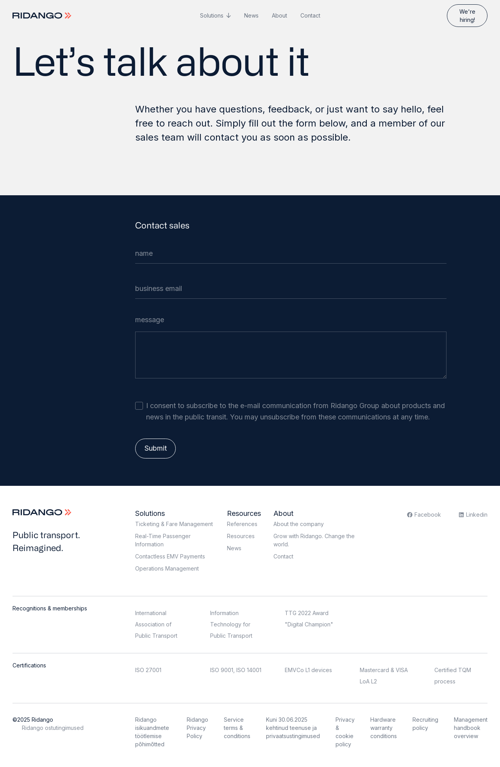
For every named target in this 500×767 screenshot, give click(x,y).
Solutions (211, 15)
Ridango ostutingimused (53, 727)
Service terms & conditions (237, 727)
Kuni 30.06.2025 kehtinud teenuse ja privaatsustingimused (293, 727)
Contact (310, 15)
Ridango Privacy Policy (197, 727)
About (279, 15)
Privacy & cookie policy (345, 731)
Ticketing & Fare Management (174, 524)
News (251, 15)
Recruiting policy (425, 723)
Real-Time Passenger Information (163, 540)
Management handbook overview (471, 727)
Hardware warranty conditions (383, 727)
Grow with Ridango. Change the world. (314, 540)
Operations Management (167, 568)
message (149, 320)
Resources (244, 513)
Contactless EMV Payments (170, 556)
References (242, 524)
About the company (298, 524)
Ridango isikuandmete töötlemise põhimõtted (152, 731)
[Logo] (42, 15)
